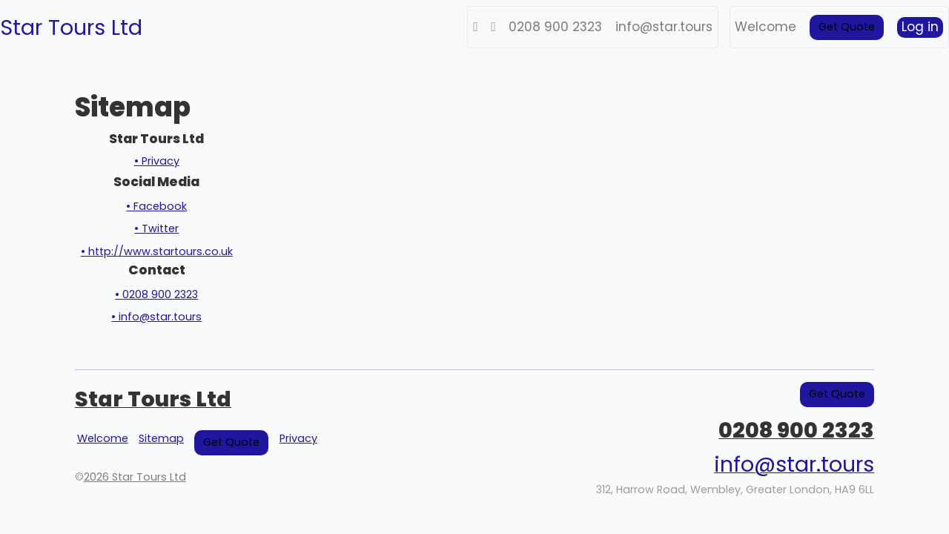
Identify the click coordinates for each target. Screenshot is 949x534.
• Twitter (156, 228)
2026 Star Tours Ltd (135, 476)
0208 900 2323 (555, 27)
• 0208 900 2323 (156, 294)
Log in (920, 27)
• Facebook (156, 206)
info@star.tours (663, 27)
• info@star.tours (156, 316)
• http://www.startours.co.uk (157, 251)
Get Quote (847, 26)
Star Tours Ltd (71, 27)
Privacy (298, 438)
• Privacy (156, 161)
